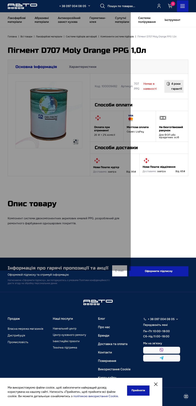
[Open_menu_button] (182, 6)
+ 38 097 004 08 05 (70, 6)
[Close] (138, 380)
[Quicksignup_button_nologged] (158, 6)
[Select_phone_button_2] (87, 5)
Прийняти (119, 386)
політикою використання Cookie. (33, 396)
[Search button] (100, 6)
